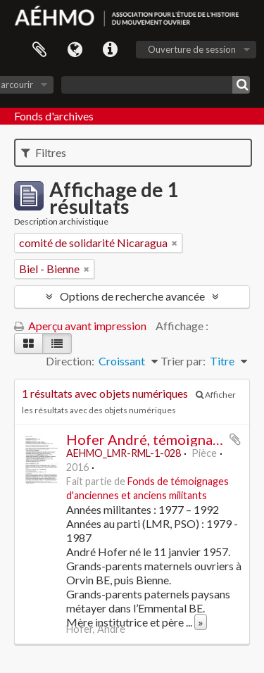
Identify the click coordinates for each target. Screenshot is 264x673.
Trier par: (183, 360)
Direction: (70, 360)
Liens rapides (109, 50)
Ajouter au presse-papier (235, 439)
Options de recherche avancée (132, 296)
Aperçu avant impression (80, 325)
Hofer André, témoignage (147, 439)
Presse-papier (39, 50)
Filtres (43, 152)
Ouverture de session (192, 49)
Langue (74, 50)
